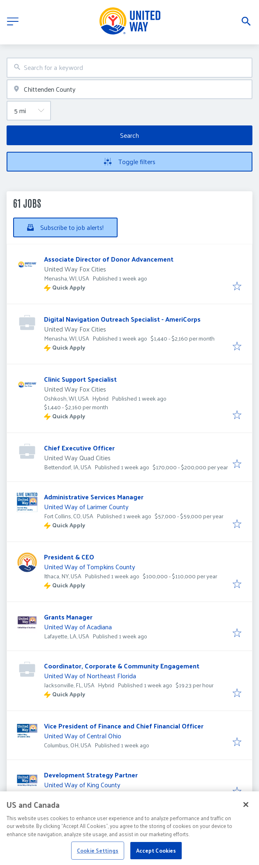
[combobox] (129, 68)
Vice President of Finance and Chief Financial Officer (124, 726)
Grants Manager (68, 617)
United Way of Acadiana (78, 627)
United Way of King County (82, 785)
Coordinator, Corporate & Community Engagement (121, 666)
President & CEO (69, 557)
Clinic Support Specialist (80, 379)
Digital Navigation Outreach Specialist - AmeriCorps (122, 319)
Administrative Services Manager (93, 497)
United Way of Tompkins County (89, 567)
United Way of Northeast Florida (90, 676)
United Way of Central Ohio (82, 736)
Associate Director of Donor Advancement (108, 259)
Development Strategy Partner (91, 775)
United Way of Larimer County (86, 507)
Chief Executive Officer (79, 448)
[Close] (246, 814)
